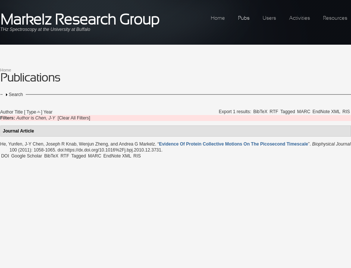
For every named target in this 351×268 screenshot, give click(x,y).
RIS (346, 111)
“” (233, 144)
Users (269, 18)
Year (47, 112)
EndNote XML (327, 111)
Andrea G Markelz (137, 144)
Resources (335, 18)
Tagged (288, 111)
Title (19, 112)
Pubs (244, 18)
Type (31, 112)
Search (16, 94)
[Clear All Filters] (74, 118)
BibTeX (260, 111)
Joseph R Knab (61, 144)
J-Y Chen (34, 144)
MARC (303, 111)
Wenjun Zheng (93, 144)
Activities (299, 18)
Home (218, 18)
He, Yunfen (11, 144)
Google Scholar (26, 156)
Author (6, 112)
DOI (5, 156)
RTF (274, 111)
